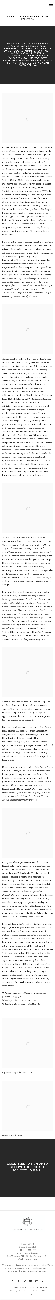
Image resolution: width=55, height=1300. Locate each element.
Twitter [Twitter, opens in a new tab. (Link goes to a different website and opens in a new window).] (24, 1281)
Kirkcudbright (23, 873)
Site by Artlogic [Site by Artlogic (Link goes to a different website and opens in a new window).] (28, 1294)
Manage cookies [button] (38, 1288)
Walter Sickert (35, 399)
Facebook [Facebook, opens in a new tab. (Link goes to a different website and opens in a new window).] (18, 1281)
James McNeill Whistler (13, 399)
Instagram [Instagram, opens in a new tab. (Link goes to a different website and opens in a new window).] (13, 1281)
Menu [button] (50, 5)
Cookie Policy (19, 1288)
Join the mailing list (30, 1281)
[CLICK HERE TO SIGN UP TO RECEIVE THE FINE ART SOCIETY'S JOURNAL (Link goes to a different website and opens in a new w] (27, 1168)
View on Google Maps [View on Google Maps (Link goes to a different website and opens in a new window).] (42, 1281)
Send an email (36, 1281)
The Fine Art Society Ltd (22, 5)
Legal (8, 1288)
